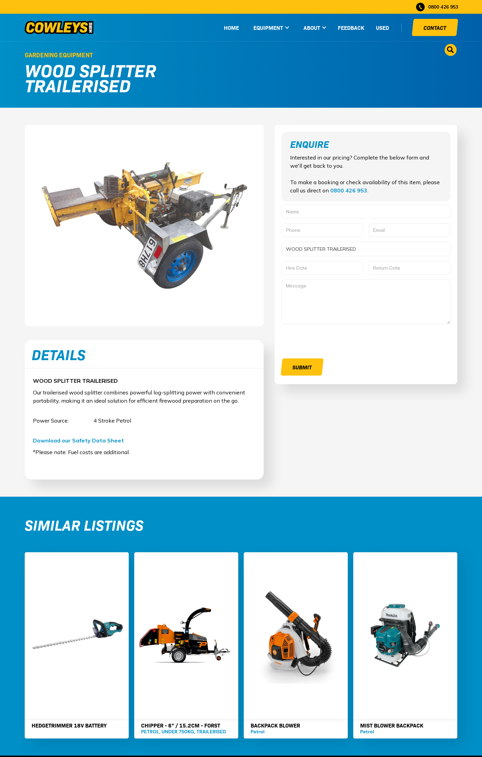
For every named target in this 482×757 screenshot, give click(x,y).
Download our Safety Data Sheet (78, 440)
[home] (59, 27)
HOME (231, 27)
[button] (271, 27)
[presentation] (334, 342)
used (382, 27)
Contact (435, 27)
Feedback (351, 27)
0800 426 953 (348, 190)
